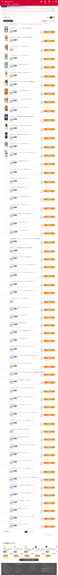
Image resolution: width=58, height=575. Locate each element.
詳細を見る (49, 32)
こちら (16, 572)
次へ (49, 531)
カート (16, 563)
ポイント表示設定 (18, 566)
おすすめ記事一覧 (18, 561)
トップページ (4, 6)
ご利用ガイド (17, 568)
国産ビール (23, 6)
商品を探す (5, 561)
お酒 (8, 6)
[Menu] (2, 1)
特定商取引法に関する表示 (47, 567)
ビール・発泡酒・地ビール (15, 6)
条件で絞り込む (8, 20)
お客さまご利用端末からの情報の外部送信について (48, 565)
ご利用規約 (44, 561)
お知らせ (31, 563)
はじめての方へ (32, 566)
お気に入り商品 (6, 563)
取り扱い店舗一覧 (6, 568)
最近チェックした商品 (7, 564)
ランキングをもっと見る (29, 556)
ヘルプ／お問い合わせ (33, 561)
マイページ (17, 564)
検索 (53, 10)
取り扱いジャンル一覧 (7, 566)
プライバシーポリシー (46, 563)
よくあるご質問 (32, 564)
